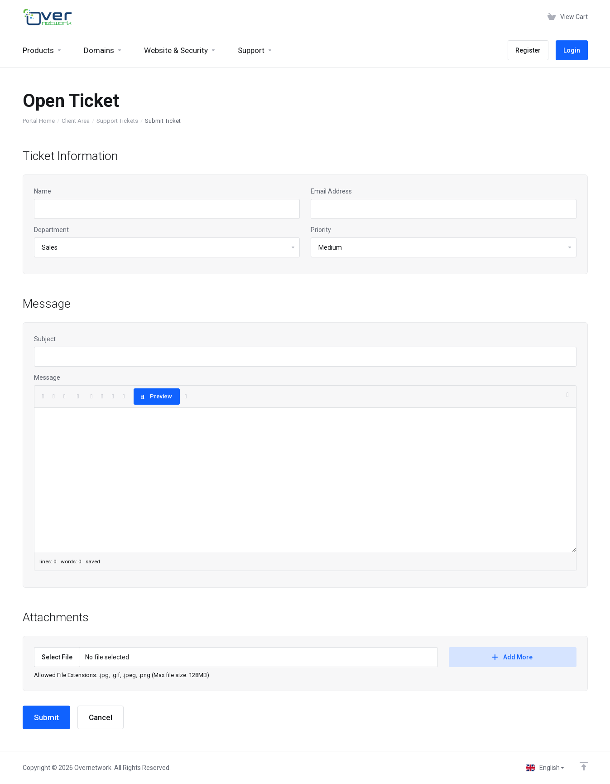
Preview (156, 396)
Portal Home (39, 120)
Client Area (76, 120)
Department (51, 229)
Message (47, 377)
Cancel (100, 717)
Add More (512, 657)
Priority (321, 229)
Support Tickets (117, 120)
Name (42, 191)
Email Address (331, 191)
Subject (45, 339)
